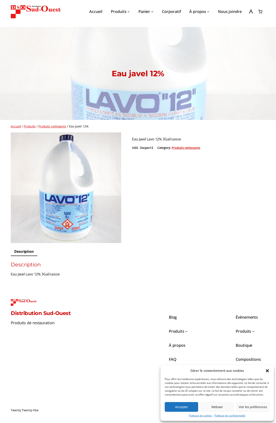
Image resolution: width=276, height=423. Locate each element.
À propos (197, 11)
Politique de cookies (200, 415)
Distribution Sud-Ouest (41, 313)
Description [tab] (24, 251)
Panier (144, 11)
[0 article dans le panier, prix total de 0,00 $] (260, 11)
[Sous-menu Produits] (128, 11)
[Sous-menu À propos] (208, 11)
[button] (267, 371)
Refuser (217, 407)
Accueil (16, 126)
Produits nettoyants (52, 126)
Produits (118, 11)
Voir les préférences (252, 407)
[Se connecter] (251, 11)
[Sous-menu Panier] (152, 11)
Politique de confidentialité (229, 415)
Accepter (181, 407)
